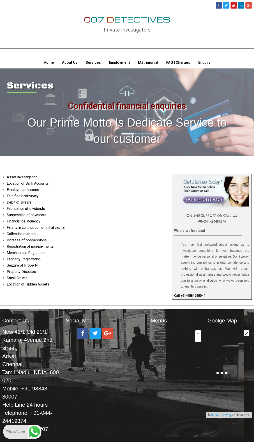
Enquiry (204, 62)
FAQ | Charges (178, 62)
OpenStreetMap (221, 415)
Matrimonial (148, 62)
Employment (119, 62)
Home (49, 62)
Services (93, 62)
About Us (70, 62)
